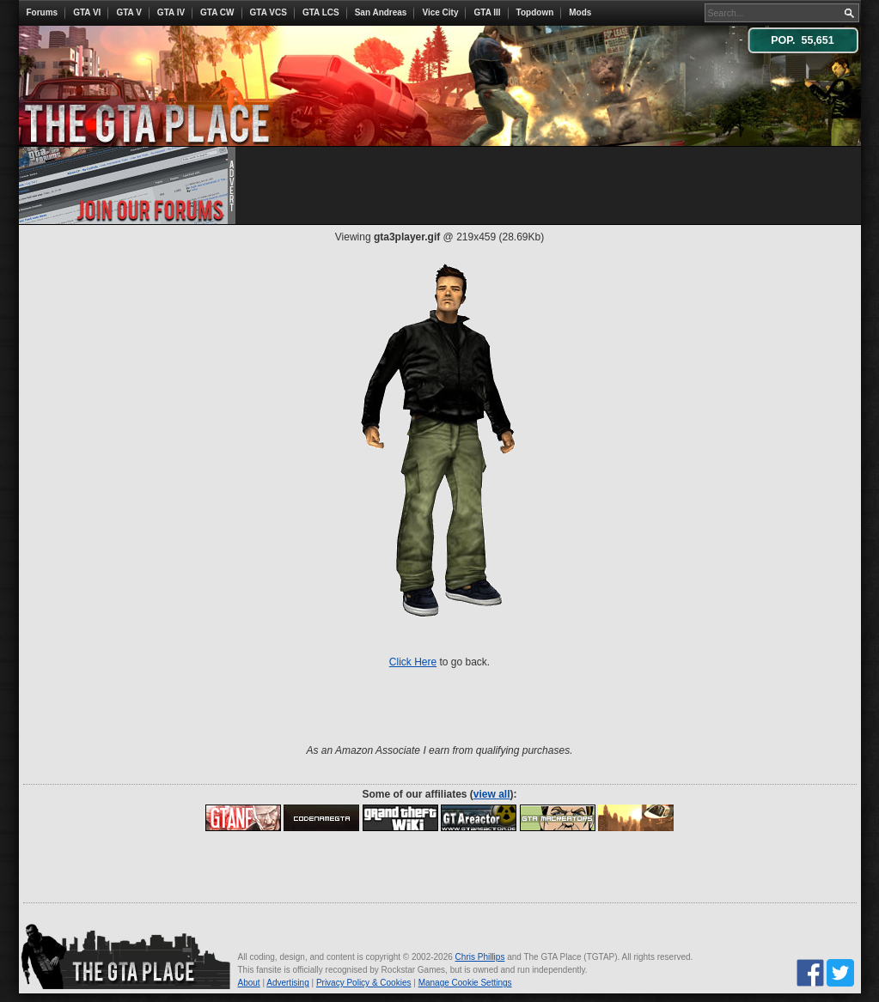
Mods (580, 12)
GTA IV (171, 12)
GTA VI (87, 12)
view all (491, 794)
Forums (42, 12)
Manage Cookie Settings (465, 982)
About (249, 982)
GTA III (486, 12)
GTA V (128, 12)
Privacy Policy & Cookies (364, 982)
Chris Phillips (480, 957)
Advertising (287, 982)
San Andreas (381, 12)
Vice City (440, 12)
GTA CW (217, 12)
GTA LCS (320, 12)
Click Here (412, 662)
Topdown (535, 12)
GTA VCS (268, 12)
